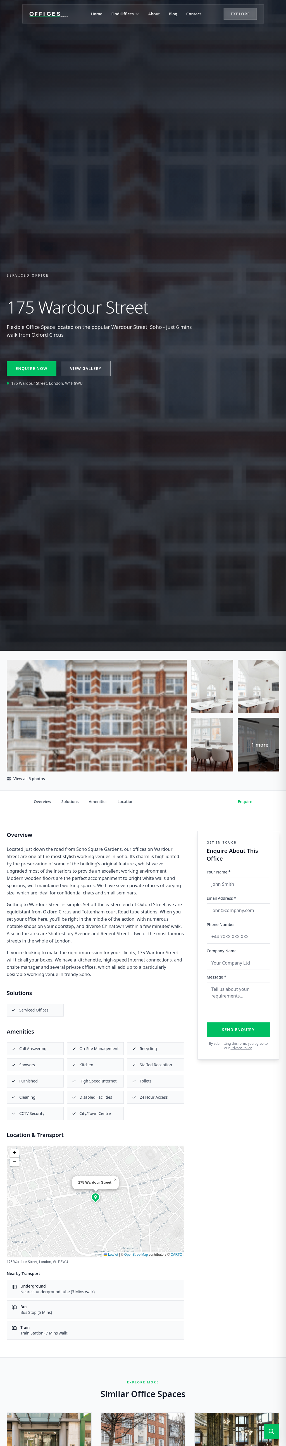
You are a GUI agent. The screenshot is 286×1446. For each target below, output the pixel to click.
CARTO (176, 1255)
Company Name (222, 950)
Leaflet (111, 1255)
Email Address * (221, 898)
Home (97, 13)
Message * (217, 977)
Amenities (98, 801)
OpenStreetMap (136, 1255)
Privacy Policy (240, 1048)
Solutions (70, 801)
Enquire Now (31, 368)
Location (126, 801)
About (154, 13)
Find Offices (125, 13)
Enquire (245, 801)
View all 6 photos (26, 778)
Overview (42, 801)
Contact (193, 13)
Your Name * (219, 872)
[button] (95, 1197)
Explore (240, 13)
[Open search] (271, 1431)
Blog (173, 13)
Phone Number (221, 924)
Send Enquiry (238, 1029)
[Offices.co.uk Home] (48, 14)
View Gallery (85, 368)
